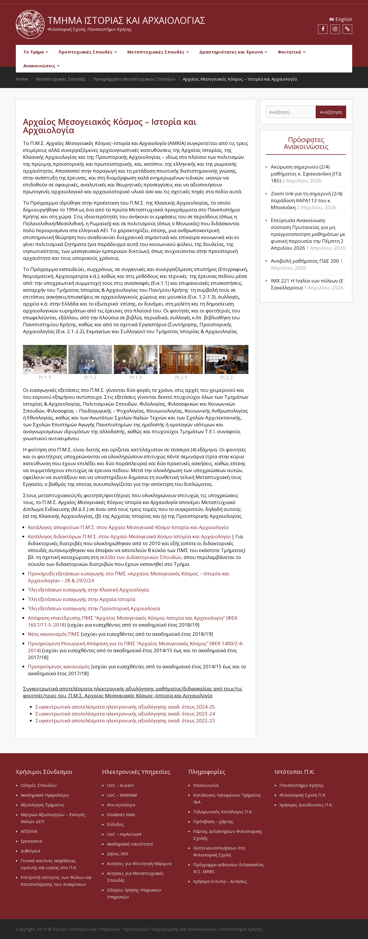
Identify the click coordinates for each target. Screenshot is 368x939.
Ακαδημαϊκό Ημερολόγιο (45, 795)
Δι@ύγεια (30, 851)
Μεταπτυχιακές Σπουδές (155, 52)
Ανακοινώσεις (39, 65)
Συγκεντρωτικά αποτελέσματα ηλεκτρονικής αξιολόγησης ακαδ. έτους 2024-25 (125, 706)
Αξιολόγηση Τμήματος (42, 805)
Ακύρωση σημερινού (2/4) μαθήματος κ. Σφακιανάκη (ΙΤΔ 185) (306, 173)
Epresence (31, 841)
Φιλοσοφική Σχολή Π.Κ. (302, 795)
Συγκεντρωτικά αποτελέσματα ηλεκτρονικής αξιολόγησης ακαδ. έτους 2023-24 (125, 713)
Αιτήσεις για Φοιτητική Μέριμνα (139, 863)
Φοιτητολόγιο (121, 805)
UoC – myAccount (124, 834)
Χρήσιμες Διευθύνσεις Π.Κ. (306, 805)
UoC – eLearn (120, 785)
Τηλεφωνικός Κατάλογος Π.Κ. (223, 811)
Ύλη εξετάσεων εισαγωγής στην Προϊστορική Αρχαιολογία (94, 608)
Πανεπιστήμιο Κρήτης (301, 785)
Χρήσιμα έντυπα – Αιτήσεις (220, 881)
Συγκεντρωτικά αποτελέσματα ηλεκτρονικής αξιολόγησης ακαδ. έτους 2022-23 (125, 720)
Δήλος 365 (117, 853)
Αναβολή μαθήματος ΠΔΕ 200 (305, 260)
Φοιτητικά (289, 52)
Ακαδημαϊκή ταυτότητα (130, 844)
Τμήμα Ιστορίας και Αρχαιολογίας (126, 20)
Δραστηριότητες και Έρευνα (231, 52)
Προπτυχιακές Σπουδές (85, 52)
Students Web (121, 814)
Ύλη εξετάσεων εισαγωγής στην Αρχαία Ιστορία (81, 599)
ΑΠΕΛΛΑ (29, 831)
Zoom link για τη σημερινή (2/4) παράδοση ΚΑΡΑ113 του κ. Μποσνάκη (306, 200)
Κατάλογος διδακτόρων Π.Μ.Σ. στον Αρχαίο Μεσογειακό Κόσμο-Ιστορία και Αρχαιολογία (130, 536)
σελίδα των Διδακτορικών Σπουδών (140, 557)
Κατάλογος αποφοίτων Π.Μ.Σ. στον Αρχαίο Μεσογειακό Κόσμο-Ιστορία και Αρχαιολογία (128, 527)
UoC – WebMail (122, 795)
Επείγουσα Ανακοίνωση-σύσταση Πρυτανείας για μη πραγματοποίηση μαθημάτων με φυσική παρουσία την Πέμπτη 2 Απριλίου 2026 (308, 234)
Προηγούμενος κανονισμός (59, 666)
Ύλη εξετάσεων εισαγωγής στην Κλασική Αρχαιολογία (88, 589)
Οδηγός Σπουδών (39, 785)
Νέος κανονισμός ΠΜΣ (54, 634)
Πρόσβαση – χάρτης (213, 821)
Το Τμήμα (33, 52)
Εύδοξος (115, 824)
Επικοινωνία (205, 785)
